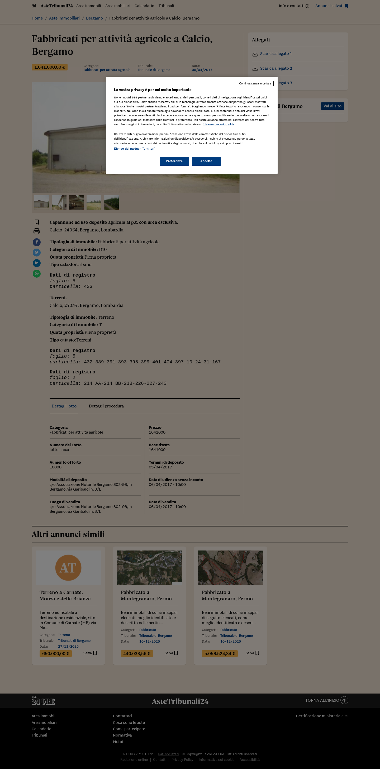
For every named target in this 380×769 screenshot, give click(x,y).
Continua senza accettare (255, 83)
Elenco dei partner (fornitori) (134, 148)
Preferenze (174, 161)
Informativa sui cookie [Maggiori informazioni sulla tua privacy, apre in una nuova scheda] (218, 124)
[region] (192, 125)
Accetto (206, 161)
